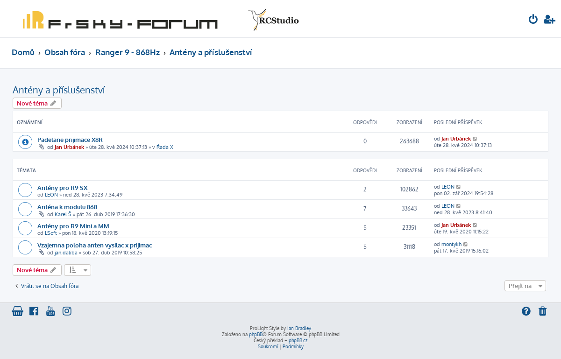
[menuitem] (533, 20)
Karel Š (63, 214)
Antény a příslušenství (59, 90)
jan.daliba (66, 252)
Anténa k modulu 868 (67, 207)
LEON (51, 194)
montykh (451, 244)
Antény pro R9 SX (62, 187)
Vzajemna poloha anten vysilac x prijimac (94, 245)
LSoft (51, 233)
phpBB (256, 334)
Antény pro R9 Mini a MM (73, 226)
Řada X (164, 147)
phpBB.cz (298, 340)
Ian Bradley (299, 328)
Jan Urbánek (69, 147)
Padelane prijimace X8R (70, 139)
